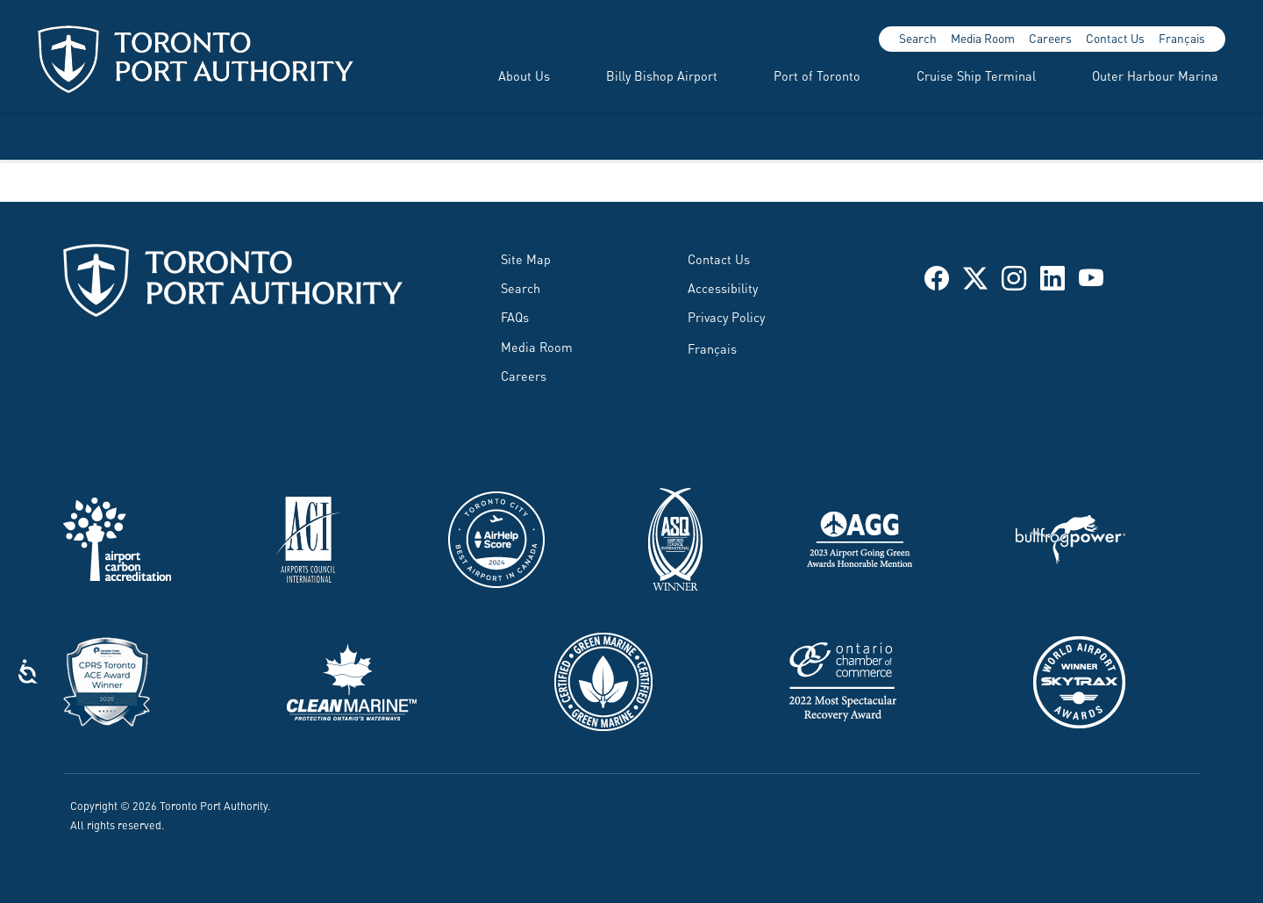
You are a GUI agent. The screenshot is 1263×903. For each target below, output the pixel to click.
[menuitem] (503, 75)
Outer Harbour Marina (1155, 75)
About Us (524, 75)
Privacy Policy (726, 316)
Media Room (983, 38)
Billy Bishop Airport (661, 75)
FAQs (515, 316)
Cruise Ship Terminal (976, 75)
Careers (1050, 38)
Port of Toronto (817, 75)
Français (1182, 38)
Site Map (526, 258)
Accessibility (723, 287)
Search (918, 38)
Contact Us (1115, 38)
